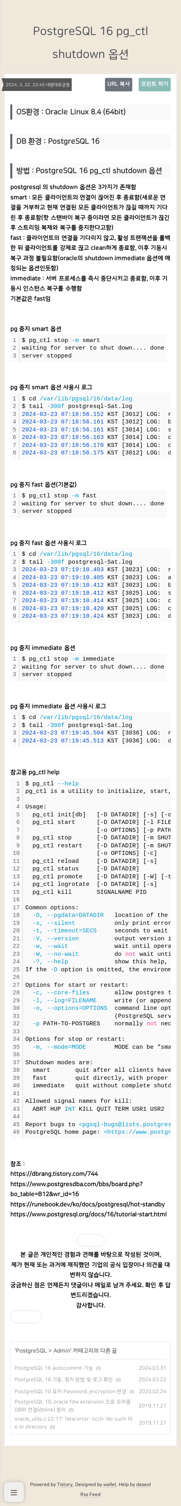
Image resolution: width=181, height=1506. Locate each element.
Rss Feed (90, 1494)
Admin (61, 1351)
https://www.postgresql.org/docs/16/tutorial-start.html (88, 1214)
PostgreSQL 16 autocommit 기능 (54, 1368)
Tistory (64, 1484)
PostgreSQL (31, 1351)
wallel (109, 1484)
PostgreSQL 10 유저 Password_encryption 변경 (70, 1391)
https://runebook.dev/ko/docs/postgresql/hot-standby (87, 1204)
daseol (143, 1484)
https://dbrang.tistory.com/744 (54, 1174)
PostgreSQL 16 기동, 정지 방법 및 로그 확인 (64, 1379)
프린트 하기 (154, 84)
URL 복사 (118, 84)
